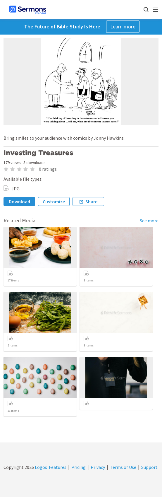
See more (149, 220)
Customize (54, 201)
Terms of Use (123, 467)
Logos (40, 467)
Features (57, 467)
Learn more (122, 26)
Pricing (78, 467)
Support (149, 467)
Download (19, 201)
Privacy (98, 467)
